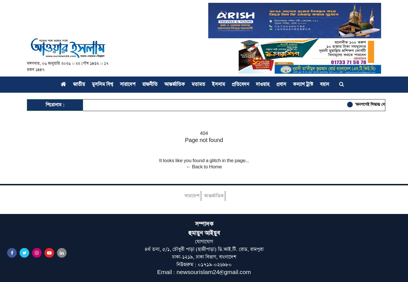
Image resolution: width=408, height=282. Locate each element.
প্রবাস (281, 84)
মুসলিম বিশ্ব (102, 84)
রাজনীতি (150, 84)
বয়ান (324, 84)
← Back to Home (204, 167)
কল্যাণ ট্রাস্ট (303, 84)
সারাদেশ (127, 84)
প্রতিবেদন (240, 84)
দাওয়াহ (262, 84)
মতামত (198, 84)
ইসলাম (218, 84)
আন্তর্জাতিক (174, 84)
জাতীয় (79, 84)
